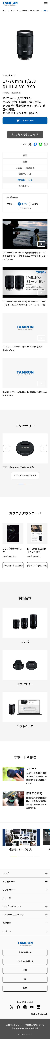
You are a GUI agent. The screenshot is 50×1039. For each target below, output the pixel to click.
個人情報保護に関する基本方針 (25, 1028)
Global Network (39, 1014)
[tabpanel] (25, 456)
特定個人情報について (34, 1024)
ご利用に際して (12, 1024)
